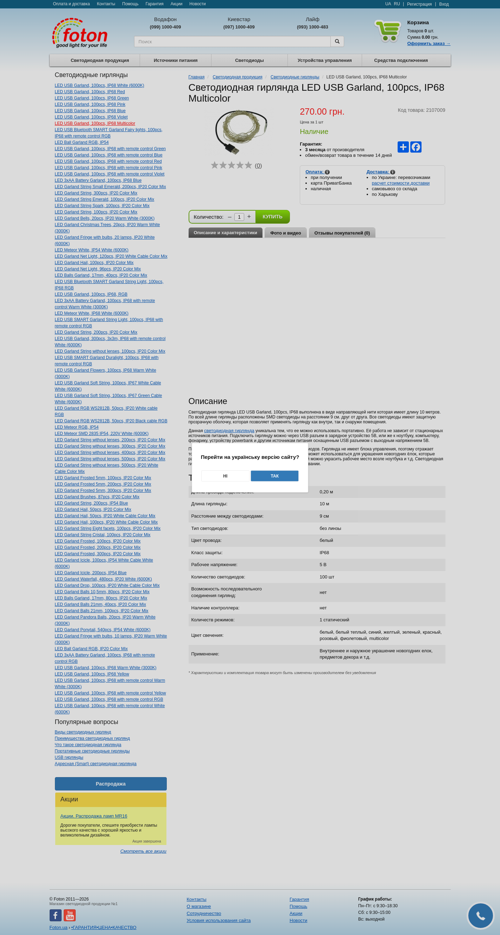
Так (275, 475)
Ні (225, 475)
